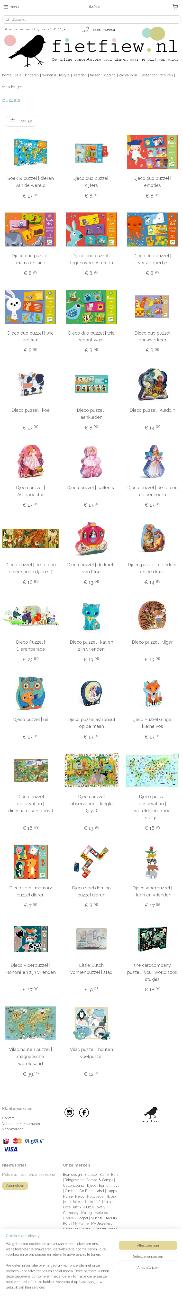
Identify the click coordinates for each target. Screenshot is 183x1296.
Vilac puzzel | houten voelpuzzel (91, 1053)
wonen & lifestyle (56, 75)
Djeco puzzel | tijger (152, 642)
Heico (79, 1196)
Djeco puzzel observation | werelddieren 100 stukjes (152, 807)
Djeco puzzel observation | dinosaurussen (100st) (30, 803)
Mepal (83, 1218)
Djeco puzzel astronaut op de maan (91, 723)
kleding (110, 75)
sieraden (80, 75)
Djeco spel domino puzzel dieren (91, 891)
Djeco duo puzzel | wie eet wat (30, 336)
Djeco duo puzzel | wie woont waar (91, 336)
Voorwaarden (12, 1129)
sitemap (103, 1287)
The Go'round (74, 1251)
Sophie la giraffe (75, 1240)
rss (112, 1287)
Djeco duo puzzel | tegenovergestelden (91, 259)
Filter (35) (21, 121)
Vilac (106, 1251)
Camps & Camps (99, 1180)
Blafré (104, 1175)
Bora (115, 1175)
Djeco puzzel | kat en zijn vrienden (91, 645)
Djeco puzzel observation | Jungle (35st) (91, 803)
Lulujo (109, 1202)
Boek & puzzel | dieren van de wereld (30, 182)
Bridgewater (74, 1180)
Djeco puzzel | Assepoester (30, 491)
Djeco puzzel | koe (31, 410)
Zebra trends (100, 1256)
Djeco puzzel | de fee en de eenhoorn (152, 491)
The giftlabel (106, 1245)
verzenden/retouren (157, 75)
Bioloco (90, 1175)
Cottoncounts (73, 1185)
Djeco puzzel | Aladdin (152, 410)
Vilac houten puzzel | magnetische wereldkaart (30, 1056)
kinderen (32, 75)
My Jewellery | (102, 1223)
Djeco (91, 1185)
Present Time (104, 1229)
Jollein (77, 1202)
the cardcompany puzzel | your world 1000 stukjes (152, 972)
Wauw (82, 1256)
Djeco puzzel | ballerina (91, 487)
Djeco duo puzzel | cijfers (91, 182)
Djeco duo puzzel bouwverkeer (152, 336)
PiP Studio (83, 1229)
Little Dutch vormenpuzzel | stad (91, 969)
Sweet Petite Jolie (105, 1240)
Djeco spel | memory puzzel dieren (30, 891)
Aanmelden (15, 1185)
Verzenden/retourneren (21, 1124)
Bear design (72, 1175)
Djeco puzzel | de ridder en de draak (152, 568)
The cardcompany (79, 1245)
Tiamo (94, 1251)
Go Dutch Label (91, 1191)
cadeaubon (128, 75)
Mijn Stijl (97, 1218)
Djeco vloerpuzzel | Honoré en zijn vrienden (31, 969)
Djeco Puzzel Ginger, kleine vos (152, 723)
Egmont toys (109, 1185)
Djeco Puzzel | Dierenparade (30, 645)
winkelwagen (12, 87)
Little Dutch (72, 1207)
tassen (95, 75)
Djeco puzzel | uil (30, 719)
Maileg (86, 1213)
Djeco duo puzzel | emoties (152, 182)
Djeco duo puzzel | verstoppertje (152, 259)
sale (18, 75)
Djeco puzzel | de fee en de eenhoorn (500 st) (30, 568)
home (6, 75)
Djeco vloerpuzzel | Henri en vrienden (152, 891)
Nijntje (68, 1229)
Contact (8, 1118)
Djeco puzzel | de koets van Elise (91, 568)
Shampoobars (104, 1234)
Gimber (71, 1191)
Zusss (68, 1262)
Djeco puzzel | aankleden (91, 414)
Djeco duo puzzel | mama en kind (31, 259)
